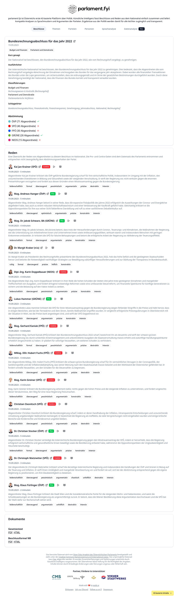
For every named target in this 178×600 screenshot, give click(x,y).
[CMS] (56, 577)
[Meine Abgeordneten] (93, 577)
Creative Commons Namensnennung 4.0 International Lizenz (83, 557)
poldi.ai (96, 585)
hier (54, 559)
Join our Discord (81, 589)
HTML (17, 532)
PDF (10, 532)
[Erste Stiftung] (76, 577)
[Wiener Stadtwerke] (113, 577)
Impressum (108, 589)
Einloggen (69, 589)
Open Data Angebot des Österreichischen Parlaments (95, 554)
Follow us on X (96, 589)
